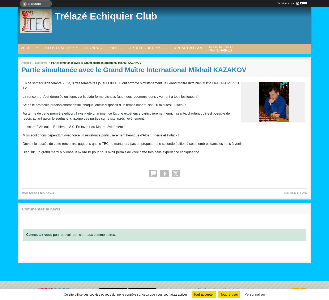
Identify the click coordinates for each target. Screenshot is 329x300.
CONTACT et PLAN (187, 48)
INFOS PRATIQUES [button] (60, 48)
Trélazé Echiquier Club (106, 16)
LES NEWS (93, 48)
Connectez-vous (39, 235)
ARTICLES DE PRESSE (147, 48)
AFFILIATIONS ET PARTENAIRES (222, 48)
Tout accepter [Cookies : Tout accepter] (204, 294)
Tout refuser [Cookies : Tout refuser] (229, 294)
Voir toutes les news (38, 193)
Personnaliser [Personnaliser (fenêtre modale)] (255, 294)
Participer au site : (292, 3)
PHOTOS (115, 48)
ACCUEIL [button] (28, 48)
